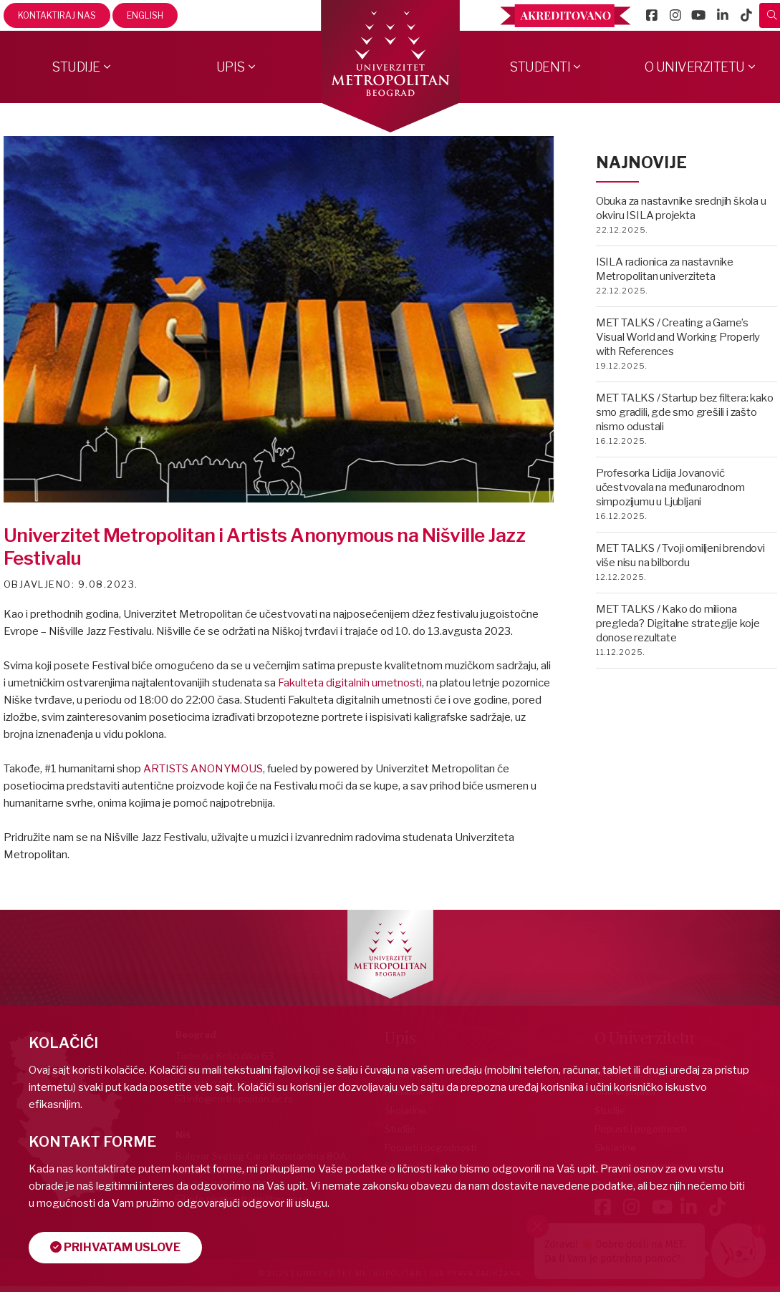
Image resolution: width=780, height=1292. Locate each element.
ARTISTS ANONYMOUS (203, 768)
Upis (230, 66)
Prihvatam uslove (115, 1247)
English (145, 15)
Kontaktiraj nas (57, 15)
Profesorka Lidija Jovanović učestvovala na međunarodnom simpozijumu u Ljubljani (670, 487)
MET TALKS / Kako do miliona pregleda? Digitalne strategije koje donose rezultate (678, 623)
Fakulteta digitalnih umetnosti (350, 682)
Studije (76, 66)
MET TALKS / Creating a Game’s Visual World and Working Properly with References (678, 337)
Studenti (539, 66)
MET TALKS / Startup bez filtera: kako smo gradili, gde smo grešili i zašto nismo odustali (685, 412)
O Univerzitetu (695, 66)
